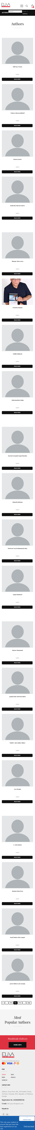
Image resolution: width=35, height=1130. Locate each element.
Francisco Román (17, 307)
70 (11, 1003)
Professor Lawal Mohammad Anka (17, 548)
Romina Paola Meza (17, 891)
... (6, 1003)
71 (15, 1003)
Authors (4, 1074)
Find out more (29, 1126)
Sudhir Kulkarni (17, 354)
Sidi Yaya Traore (17, 67)
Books (3, 1077)
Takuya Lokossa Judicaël (18, 113)
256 (28, 1003)
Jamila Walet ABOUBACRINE (17, 696)
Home (24, 11)
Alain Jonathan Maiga (17, 400)
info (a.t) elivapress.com (15, 1104)
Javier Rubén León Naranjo (17, 983)
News (12, 1074)
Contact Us (4, 1080)
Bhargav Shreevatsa (17, 261)
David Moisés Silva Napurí (17, 937)
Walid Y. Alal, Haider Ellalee (17, 743)
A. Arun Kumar (17, 845)
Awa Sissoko (17, 789)
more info (17, 1045)
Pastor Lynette (17, 159)
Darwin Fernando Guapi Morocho (17, 456)
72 (20, 1003)
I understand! (27, 1118)
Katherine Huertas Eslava (17, 205)
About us (13, 1077)
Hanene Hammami (17, 650)
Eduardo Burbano (18, 502)
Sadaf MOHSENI (17, 594)
